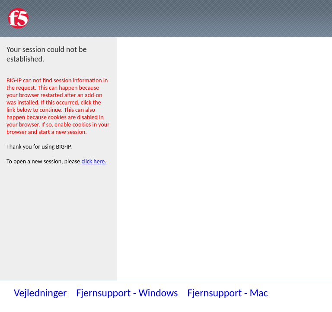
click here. (94, 161)
